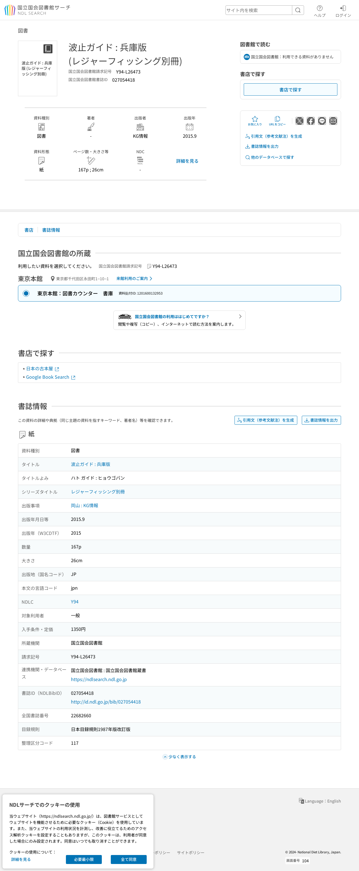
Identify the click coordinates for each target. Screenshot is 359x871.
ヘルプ (320, 10)
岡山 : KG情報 (84, 505)
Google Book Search (51, 376)
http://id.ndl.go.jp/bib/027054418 (106, 701)
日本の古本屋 (43, 368)
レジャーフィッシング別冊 (98, 491)
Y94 (75, 601)
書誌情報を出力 (262, 146)
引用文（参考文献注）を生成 (273, 136)
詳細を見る (187, 160)
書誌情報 (51, 229)
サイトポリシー (190, 852)
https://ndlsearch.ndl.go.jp (99, 679)
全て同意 (129, 859)
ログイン (343, 10)
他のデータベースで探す (269, 157)
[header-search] (264, 10)
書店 (28, 229)
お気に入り (255, 121)
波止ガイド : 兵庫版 (90, 464)
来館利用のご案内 (135, 278)
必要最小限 (84, 859)
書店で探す (290, 89)
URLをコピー (277, 121)
